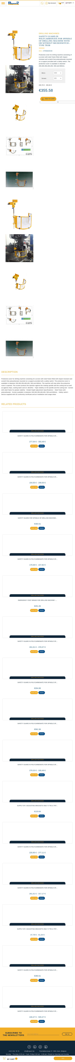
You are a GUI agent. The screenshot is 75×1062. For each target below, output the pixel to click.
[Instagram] (40, 1047)
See (62, 1058)
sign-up (67, 1034)
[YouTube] (45, 1047)
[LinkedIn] (34, 1047)
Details (42, 446)
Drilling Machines (49, 33)
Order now (34, 446)
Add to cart (48, 99)
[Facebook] (29, 1047)
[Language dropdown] (70, 3)
